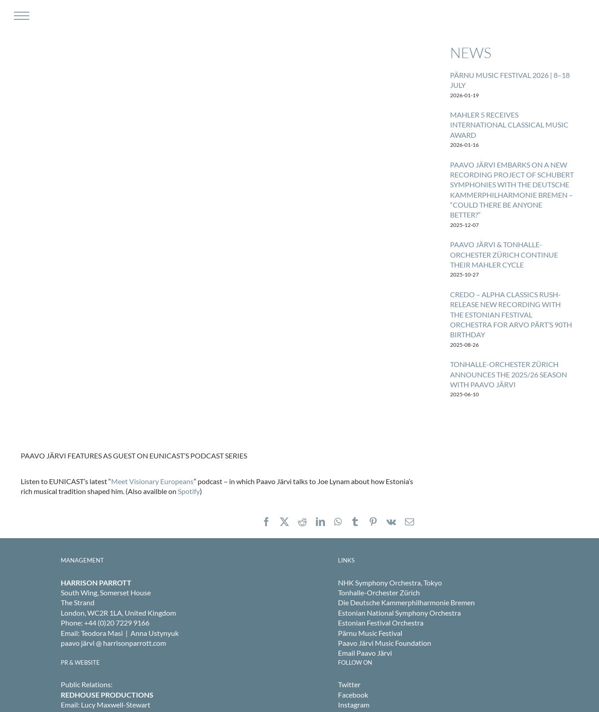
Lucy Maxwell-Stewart (115, 704)
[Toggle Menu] (20, 16)
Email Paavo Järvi (365, 653)
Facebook (353, 694)
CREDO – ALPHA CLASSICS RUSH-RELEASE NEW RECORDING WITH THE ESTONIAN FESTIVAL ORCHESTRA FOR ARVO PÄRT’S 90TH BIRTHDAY (511, 314)
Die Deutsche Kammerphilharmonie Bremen (406, 602)
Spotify (189, 491)
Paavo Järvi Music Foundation (384, 643)
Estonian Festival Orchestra (380, 622)
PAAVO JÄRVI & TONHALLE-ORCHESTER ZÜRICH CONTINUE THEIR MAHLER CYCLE (504, 254)
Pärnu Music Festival (370, 633)
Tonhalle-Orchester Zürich (379, 592)
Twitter (349, 684)
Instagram (353, 704)
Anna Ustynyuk (155, 633)
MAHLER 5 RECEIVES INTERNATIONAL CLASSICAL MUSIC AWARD (509, 124)
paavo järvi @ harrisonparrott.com (113, 643)
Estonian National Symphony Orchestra (399, 612)
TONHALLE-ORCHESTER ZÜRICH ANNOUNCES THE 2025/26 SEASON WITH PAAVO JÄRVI (508, 374)
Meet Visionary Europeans (152, 481)
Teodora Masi (102, 633)
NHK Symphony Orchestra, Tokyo (390, 582)
